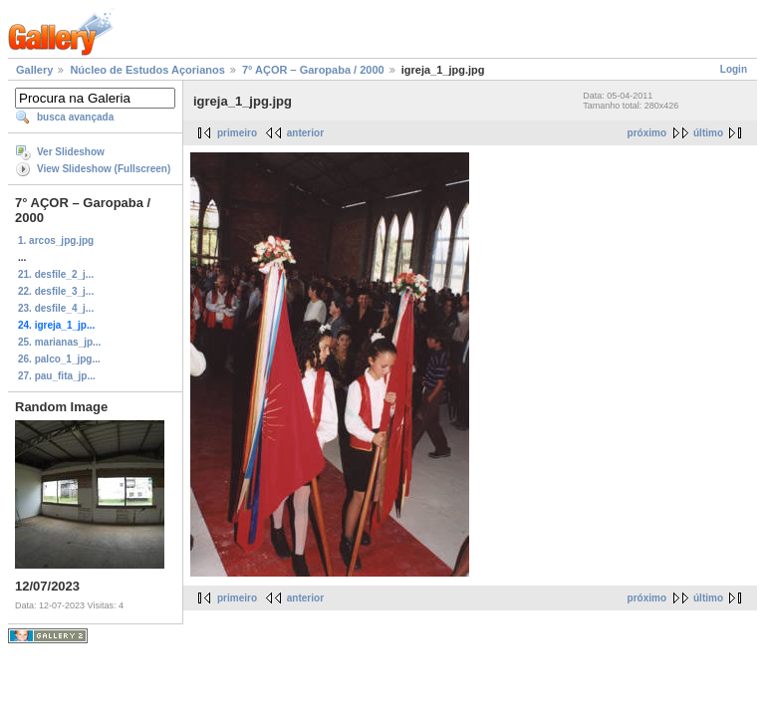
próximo (647, 132)
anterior (305, 132)
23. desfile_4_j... (56, 308)
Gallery (34, 70)
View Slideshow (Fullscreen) (103, 168)
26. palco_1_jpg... (59, 359)
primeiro (237, 132)
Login (733, 69)
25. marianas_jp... (59, 342)
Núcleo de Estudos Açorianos (147, 70)
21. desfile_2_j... (56, 274)
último (708, 132)
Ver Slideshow (71, 151)
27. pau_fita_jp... (57, 375)
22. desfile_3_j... (56, 291)
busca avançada (75, 117)
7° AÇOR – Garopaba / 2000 (313, 70)
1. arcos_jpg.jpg (56, 240)
